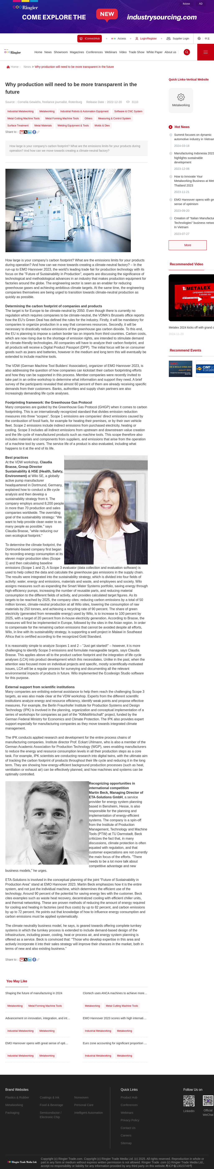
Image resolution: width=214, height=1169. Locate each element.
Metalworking (14, 1105)
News (27, 66)
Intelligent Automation (88, 1112)
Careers (126, 1135)
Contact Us (128, 1127)
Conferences (129, 1105)
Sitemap (126, 1142)
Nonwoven (81, 1097)
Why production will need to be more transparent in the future (74, 66)
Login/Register (146, 38)
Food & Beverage (51, 1105)
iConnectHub (89, 38)
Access (118, 38)
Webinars (127, 1112)
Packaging (12, 1112)
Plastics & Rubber (17, 1097)
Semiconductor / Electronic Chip (50, 1115)
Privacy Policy (130, 1120)
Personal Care (83, 1105)
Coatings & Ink (49, 1097)
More (187, 243)
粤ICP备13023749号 (179, 1165)
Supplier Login (177, 38)
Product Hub (129, 1097)
